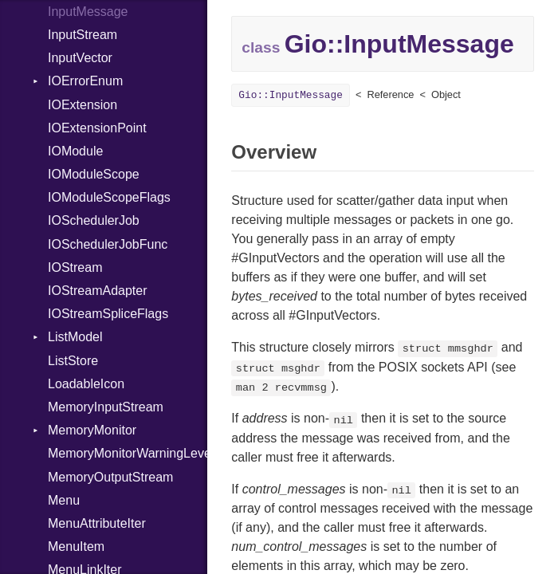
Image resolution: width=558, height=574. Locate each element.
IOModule (75, 151)
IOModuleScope (94, 174)
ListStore (73, 361)
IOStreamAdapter (97, 290)
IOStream (75, 267)
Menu (64, 500)
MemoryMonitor (92, 430)
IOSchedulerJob (94, 220)
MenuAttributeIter (97, 523)
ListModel (75, 337)
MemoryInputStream (105, 407)
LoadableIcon (86, 384)
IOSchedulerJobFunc (107, 244)
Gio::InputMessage (290, 95)
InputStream (82, 34)
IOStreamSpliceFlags (108, 313)
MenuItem (76, 546)
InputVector (80, 58)
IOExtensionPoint (97, 128)
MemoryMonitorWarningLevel (127, 453)
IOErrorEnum (85, 81)
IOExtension (82, 105)
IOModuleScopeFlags (109, 197)
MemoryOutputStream (110, 477)
